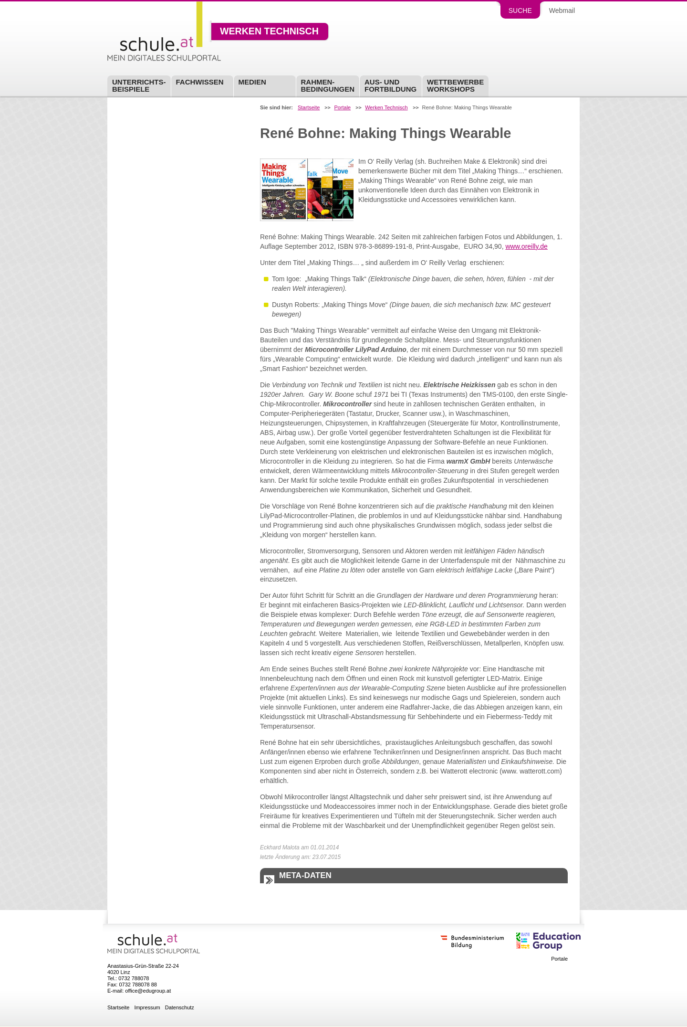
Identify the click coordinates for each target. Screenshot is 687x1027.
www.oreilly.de (526, 246)
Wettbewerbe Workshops (455, 85)
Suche (520, 10)
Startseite (309, 107)
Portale (342, 107)
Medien (252, 81)
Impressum (147, 1007)
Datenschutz (179, 1007)
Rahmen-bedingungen (328, 85)
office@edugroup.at (148, 991)
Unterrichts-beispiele (139, 85)
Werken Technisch (269, 31)
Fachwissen (200, 81)
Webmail (562, 10)
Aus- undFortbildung (390, 85)
